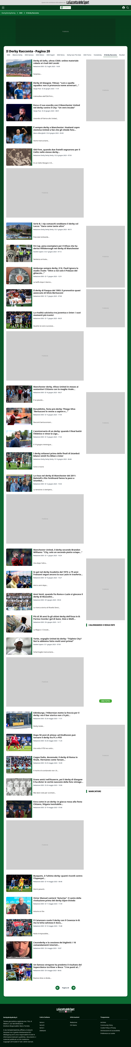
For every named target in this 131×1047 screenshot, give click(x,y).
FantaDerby (98, 55)
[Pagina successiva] (73, 988)
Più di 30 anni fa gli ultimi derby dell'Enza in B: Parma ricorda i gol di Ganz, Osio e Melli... (56, 617)
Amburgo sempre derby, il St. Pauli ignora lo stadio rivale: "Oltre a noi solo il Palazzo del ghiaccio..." (55, 270)
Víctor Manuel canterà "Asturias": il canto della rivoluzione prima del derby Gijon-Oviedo (57, 899)
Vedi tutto (105, 701)
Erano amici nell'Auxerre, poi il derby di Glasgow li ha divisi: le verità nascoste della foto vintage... (58, 780)
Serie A (42, 1022)
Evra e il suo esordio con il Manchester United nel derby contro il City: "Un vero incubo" (56, 106)
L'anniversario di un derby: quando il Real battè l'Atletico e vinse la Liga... (57, 432)
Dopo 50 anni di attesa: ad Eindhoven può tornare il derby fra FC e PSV (54, 736)
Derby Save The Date (74, 55)
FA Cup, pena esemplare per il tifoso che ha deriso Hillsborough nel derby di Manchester (56, 247)
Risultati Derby (124, 55)
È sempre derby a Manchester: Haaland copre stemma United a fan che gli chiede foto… (56, 128)
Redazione (73, 1022)
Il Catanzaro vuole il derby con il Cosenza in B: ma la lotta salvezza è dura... (56, 921)
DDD (20, 13)
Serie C (42, 1028)
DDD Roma (60, 55)
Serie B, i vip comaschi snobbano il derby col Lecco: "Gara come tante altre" (55, 225)
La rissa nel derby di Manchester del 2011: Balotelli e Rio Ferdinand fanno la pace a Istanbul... (54, 478)
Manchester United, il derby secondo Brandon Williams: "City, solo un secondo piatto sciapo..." (57, 551)
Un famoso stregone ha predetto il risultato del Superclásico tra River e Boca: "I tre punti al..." (57, 966)
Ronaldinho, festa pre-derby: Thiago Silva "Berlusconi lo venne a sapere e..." (54, 410)
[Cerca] (127, 7)
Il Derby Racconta (110, 55)
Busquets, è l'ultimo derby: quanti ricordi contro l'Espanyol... (57, 877)
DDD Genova (29, 55)
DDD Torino (87, 55)
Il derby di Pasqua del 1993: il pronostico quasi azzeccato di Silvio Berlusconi (56, 291)
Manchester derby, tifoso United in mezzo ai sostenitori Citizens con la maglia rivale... (55, 388)
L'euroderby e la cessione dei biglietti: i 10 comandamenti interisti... (54, 943)
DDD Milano (40, 55)
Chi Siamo (73, 1025)
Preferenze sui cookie (107, 1033)
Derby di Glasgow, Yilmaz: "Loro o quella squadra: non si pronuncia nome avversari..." (56, 84)
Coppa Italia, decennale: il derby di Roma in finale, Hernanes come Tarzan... (55, 758)
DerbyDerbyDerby (9, 13)
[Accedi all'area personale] (123, 7)
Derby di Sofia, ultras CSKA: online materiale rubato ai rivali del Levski (56, 62)
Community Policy (106, 1025)
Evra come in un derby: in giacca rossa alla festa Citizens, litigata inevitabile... (57, 803)
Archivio (103, 1022)
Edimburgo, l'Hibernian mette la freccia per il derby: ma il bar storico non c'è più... (56, 714)
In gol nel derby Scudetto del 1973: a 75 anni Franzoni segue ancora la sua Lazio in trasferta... (58, 573)
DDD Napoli (51, 55)
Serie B (42, 1025)
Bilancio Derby (17, 55)
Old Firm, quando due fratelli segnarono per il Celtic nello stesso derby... (56, 150)
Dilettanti (43, 1031)
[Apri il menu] (3, 7)
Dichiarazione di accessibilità (110, 1031)
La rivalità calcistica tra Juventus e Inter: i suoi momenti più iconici (57, 313)
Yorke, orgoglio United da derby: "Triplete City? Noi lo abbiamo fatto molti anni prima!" (57, 640)
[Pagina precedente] (57, 988)
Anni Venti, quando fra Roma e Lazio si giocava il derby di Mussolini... (58, 595)
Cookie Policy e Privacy (108, 1028)
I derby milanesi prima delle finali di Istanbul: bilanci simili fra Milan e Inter (56, 454)
